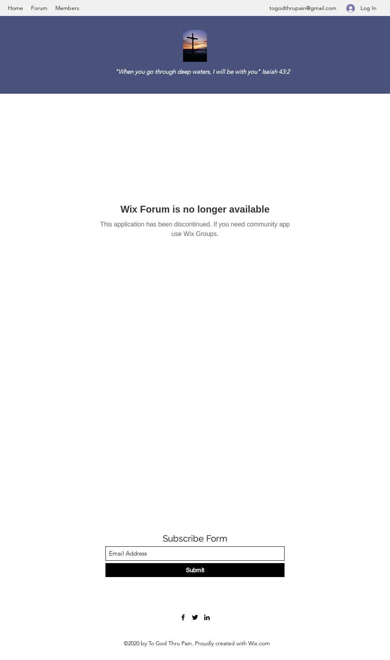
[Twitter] (195, 617)
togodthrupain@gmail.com (302, 8)
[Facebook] (183, 617)
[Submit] (195, 570)
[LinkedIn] (207, 617)
